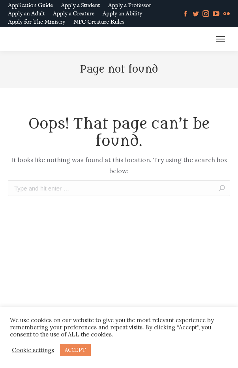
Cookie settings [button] (33, 350)
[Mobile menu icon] (220, 39)
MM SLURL (189, 39)
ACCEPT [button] (75, 350)
